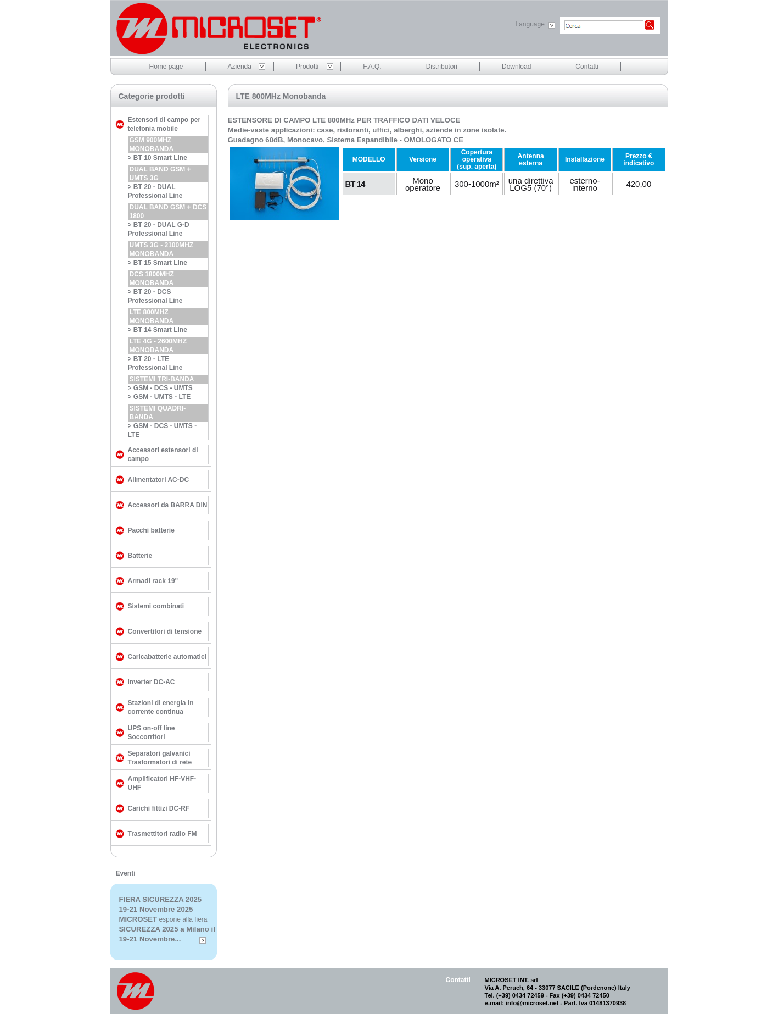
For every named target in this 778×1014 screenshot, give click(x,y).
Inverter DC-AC (151, 682)
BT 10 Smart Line (160, 158)
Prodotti (307, 66)
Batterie (140, 555)
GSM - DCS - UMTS (163, 388)
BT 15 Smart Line (160, 263)
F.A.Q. (372, 66)
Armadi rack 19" (153, 581)
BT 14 (355, 184)
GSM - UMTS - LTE (162, 397)
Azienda (239, 66)
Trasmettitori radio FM (162, 834)
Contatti (586, 66)
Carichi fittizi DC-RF (159, 808)
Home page (166, 66)
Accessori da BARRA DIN (168, 505)
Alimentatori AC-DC (158, 480)
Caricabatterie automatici (167, 657)
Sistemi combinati (156, 606)
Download (516, 66)
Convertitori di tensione (165, 631)
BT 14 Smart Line (160, 330)
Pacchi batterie (151, 530)
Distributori (441, 66)
